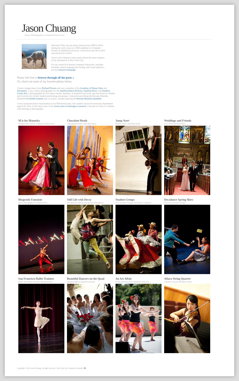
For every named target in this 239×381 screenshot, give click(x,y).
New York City (62, 368)
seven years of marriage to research (70, 106)
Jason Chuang (36, 368)
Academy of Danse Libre (91, 88)
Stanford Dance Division (71, 91)
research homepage (67, 70)
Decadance (22, 91)
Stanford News (90, 91)
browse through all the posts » (56, 77)
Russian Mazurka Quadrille (89, 98)
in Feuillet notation (34, 98)
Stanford (72, 368)
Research (79, 368)
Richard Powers (49, 88)
